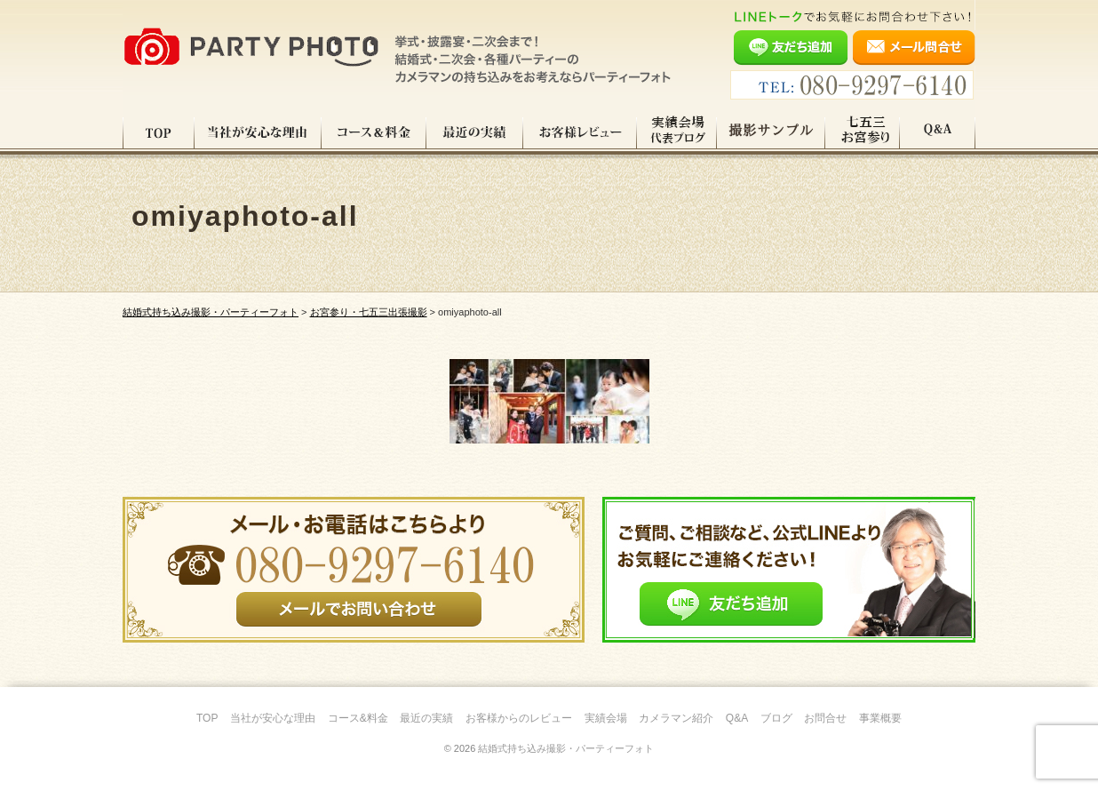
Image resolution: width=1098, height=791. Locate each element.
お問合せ (825, 718)
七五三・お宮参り (862, 132)
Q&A (937, 132)
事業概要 (880, 718)
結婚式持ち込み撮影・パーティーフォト (566, 748)
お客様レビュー (580, 132)
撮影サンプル (771, 132)
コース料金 (374, 132)
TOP (159, 132)
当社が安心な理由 (258, 132)
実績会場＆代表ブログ (677, 132)
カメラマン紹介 (676, 718)
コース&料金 (358, 718)
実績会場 (606, 718)
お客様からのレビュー (518, 718)
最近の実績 (474, 132)
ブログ (776, 718)
